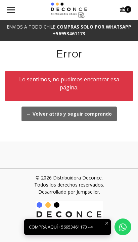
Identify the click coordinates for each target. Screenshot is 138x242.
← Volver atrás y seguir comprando (69, 114)
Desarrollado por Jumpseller (68, 192)
